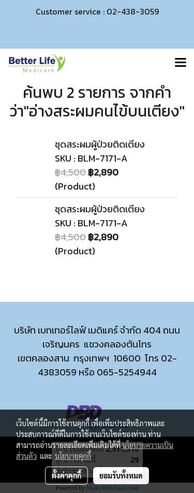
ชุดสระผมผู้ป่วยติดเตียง (100, 144)
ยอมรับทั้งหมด (121, 475)
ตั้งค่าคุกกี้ (66, 475)
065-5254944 (127, 372)
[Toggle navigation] (180, 63)
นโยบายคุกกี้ (73, 455)
